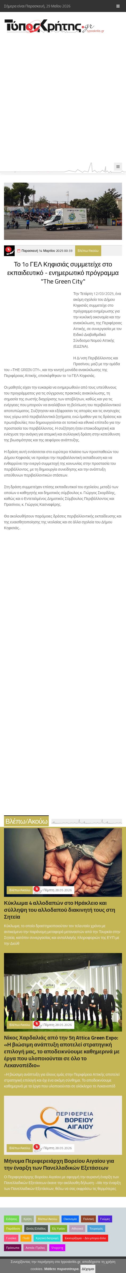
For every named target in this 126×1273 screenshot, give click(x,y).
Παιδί (26, 1238)
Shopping (57, 1248)
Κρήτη (27, 1219)
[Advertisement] (63, 98)
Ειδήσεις (11, 1219)
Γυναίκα (11, 1238)
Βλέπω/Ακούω (88, 250)
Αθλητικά (77, 1228)
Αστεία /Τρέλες (35, 1248)
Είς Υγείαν (58, 1228)
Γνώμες (105, 1219)
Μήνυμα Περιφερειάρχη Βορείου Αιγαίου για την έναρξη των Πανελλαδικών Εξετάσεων (59, 1164)
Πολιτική (88, 1219)
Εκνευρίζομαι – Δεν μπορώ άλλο (85, 1238)
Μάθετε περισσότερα (61, 1269)
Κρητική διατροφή (47, 1238)
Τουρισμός (96, 1228)
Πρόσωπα (12, 1248)
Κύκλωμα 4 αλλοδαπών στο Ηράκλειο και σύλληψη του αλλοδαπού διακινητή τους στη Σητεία (59, 910)
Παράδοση (13, 1228)
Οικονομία (70, 1219)
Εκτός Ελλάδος (36, 1228)
